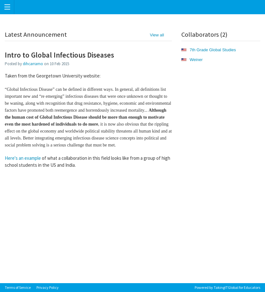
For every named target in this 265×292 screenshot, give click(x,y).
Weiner (196, 59)
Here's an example (23, 158)
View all (157, 35)
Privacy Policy (47, 287)
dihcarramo (33, 63)
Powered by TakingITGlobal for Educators (227, 287)
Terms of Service (18, 287)
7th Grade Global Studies (213, 49)
